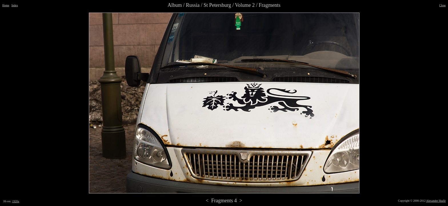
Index (14, 5)
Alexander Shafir (436, 200)
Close (442, 5)
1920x (15, 201)
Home (5, 5)
